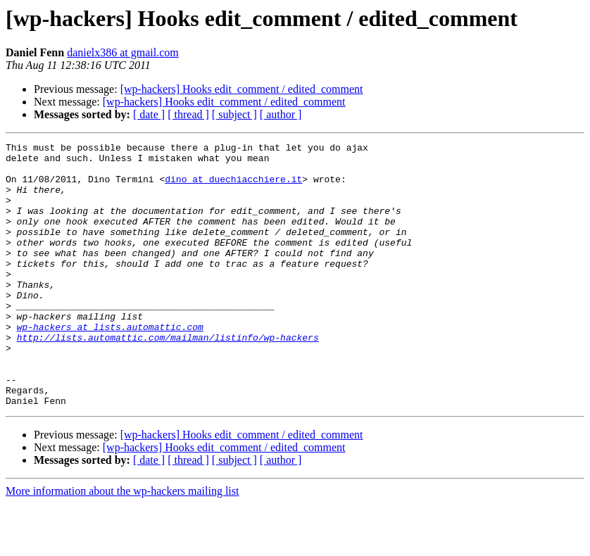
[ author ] (281, 114)
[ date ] (149, 114)
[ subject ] (234, 114)
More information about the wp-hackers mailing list (122, 544)
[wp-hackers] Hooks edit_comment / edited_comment (241, 89)
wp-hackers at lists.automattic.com (110, 364)
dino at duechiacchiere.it (233, 187)
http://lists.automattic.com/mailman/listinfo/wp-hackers (168, 377)
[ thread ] (188, 114)
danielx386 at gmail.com (123, 52)
